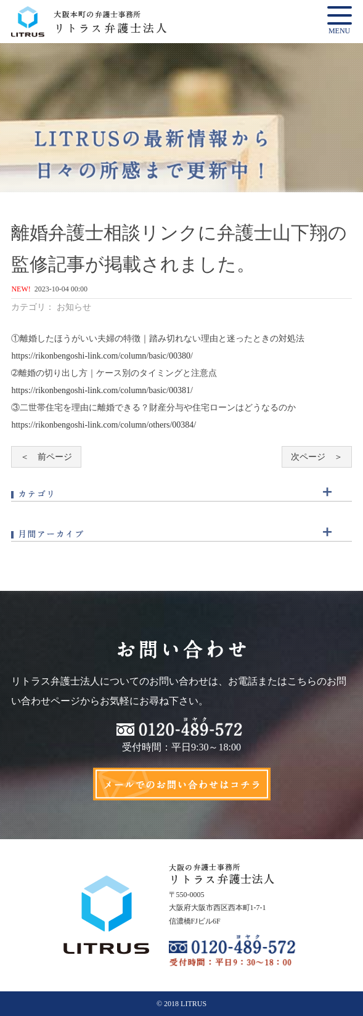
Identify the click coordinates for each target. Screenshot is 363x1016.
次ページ (308, 456)
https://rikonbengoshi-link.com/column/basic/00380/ (101, 355)
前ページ (55, 456)
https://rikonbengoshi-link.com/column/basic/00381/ (101, 390)
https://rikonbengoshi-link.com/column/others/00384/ (103, 424)
